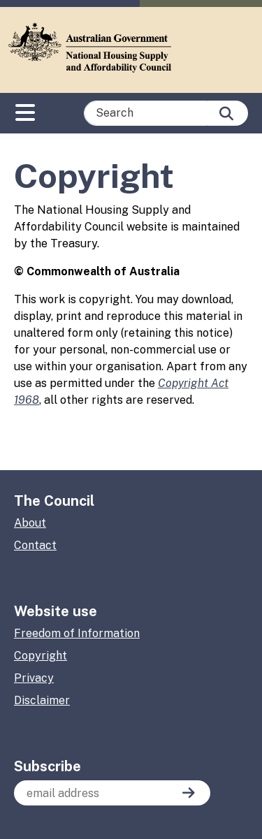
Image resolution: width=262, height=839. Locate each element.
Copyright (40, 655)
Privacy (34, 678)
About (30, 523)
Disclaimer (42, 700)
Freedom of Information (77, 633)
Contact (35, 545)
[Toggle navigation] (25, 109)
